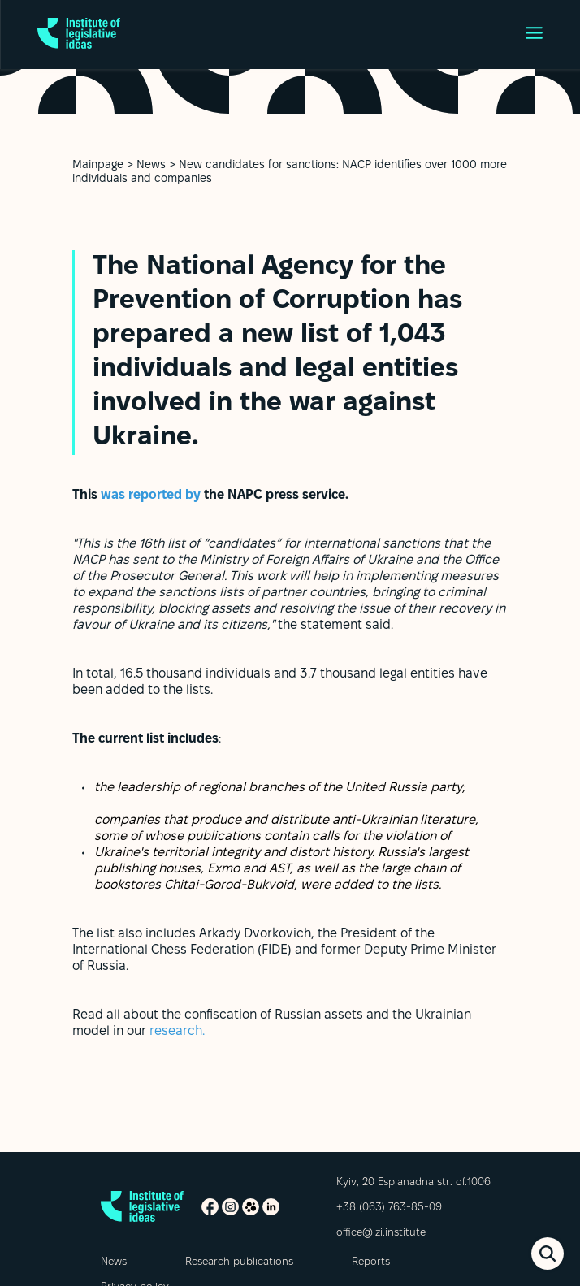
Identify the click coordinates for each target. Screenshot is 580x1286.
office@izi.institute (381, 1233)
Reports (371, 1262)
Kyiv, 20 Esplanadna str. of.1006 (413, 1183)
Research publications (239, 1262)
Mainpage (97, 165)
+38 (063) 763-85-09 (389, 1208)
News (151, 165)
